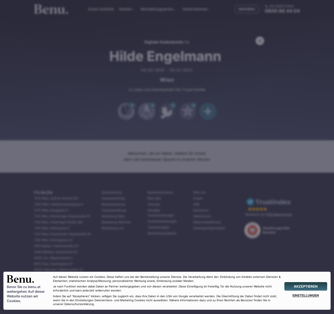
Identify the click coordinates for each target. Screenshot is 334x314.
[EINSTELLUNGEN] (305, 295)
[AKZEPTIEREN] (305, 286)
